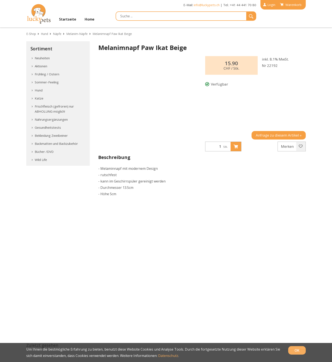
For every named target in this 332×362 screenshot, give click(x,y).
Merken (292, 146)
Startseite (67, 19)
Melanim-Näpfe (77, 34)
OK (297, 350)
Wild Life (41, 160)
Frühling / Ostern (47, 74)
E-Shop (31, 34)
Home (89, 19)
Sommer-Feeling (47, 82)
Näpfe (57, 34)
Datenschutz (168, 355)
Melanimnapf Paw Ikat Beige (112, 34)
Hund (44, 34)
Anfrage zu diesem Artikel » (279, 135)
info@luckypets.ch (207, 5)
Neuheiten (42, 58)
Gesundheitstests (48, 127)
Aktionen (41, 66)
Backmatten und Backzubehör (56, 143)
